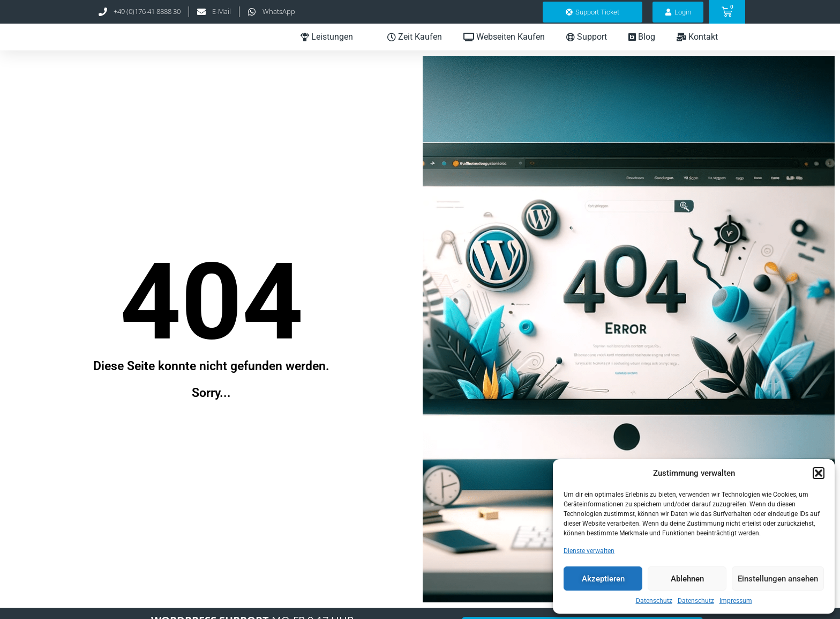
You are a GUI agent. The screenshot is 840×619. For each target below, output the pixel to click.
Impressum (735, 601)
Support (586, 46)
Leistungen (333, 46)
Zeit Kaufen (414, 46)
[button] (818, 473)
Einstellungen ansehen (778, 579)
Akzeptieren (603, 579)
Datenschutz (654, 601)
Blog (641, 46)
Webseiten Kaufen (504, 46)
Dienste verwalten (589, 551)
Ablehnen (687, 579)
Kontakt (704, 46)
